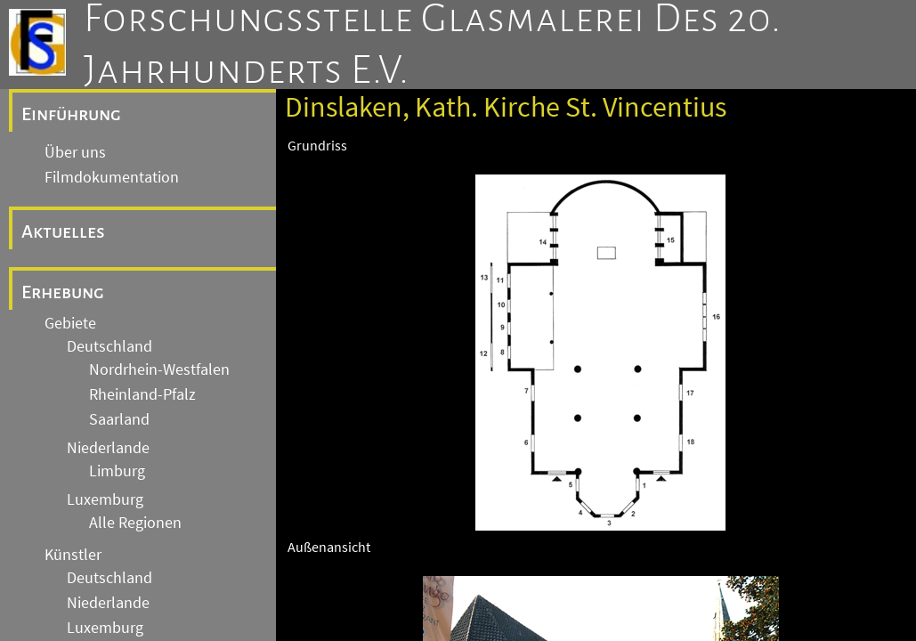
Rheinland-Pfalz (142, 394)
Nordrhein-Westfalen (159, 369)
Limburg (117, 471)
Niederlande (108, 448)
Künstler (73, 554)
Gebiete (70, 323)
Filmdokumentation (112, 177)
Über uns (75, 152)
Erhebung (62, 292)
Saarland (119, 419)
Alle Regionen (135, 522)
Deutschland (109, 346)
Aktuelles (63, 231)
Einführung (71, 114)
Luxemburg (105, 499)
